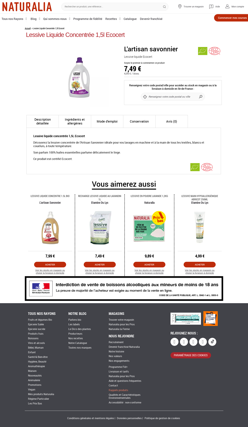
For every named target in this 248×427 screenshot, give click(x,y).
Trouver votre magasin (121, 319)
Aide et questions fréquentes (125, 380)
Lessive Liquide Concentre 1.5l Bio (50, 196)
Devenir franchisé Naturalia (124, 346)
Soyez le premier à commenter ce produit (144, 63)
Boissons (33, 338)
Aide (217, 6)
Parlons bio (74, 319)
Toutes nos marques (79, 347)
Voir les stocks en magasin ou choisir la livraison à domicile (50, 271)
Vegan (31, 389)
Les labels (74, 324)
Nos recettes (75, 338)
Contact (113, 385)
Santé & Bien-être (38, 357)
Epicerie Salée (36, 324)
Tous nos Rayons (13, 19)
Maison (32, 370)
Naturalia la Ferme (119, 329)
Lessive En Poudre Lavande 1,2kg (149, 196)
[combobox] (114, 7)
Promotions (34, 384)
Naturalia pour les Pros (122, 324)
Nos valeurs (115, 356)
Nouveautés (35, 375)
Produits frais (35, 333)
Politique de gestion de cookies (162, 418)
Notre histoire (116, 351)
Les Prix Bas (35, 403)
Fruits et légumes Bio (40, 319)
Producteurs (75, 333)
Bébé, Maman (36, 347)
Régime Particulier (38, 398)
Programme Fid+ (118, 366)
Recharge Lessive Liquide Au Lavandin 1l (99, 197)
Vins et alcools (36, 343)
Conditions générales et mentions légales (90, 418)
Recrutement (116, 342)
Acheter (50, 264)
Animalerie (34, 380)
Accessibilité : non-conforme (125, 402)
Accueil (28, 28)
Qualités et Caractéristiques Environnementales (124, 396)
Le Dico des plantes (79, 329)
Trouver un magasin (194, 6)
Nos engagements (119, 360)
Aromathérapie (36, 366)
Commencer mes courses (227, 19)
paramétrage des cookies (191, 355)
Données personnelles (129, 418)
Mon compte (238, 6)
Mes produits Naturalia (41, 394)
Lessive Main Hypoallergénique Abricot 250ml (199, 197)
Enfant (32, 352)
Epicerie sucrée (36, 329)
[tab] (42, 121)
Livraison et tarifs (119, 371)
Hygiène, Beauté (37, 361)
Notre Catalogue (77, 343)
